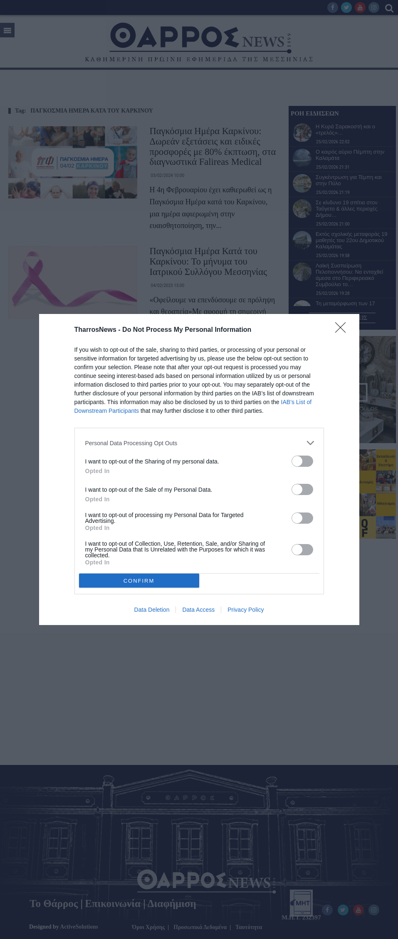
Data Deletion (152, 609)
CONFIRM (139, 581)
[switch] (302, 461)
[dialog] (199, 469)
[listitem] (199, 443)
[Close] (343, 330)
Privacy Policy (245, 609)
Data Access (198, 609)
